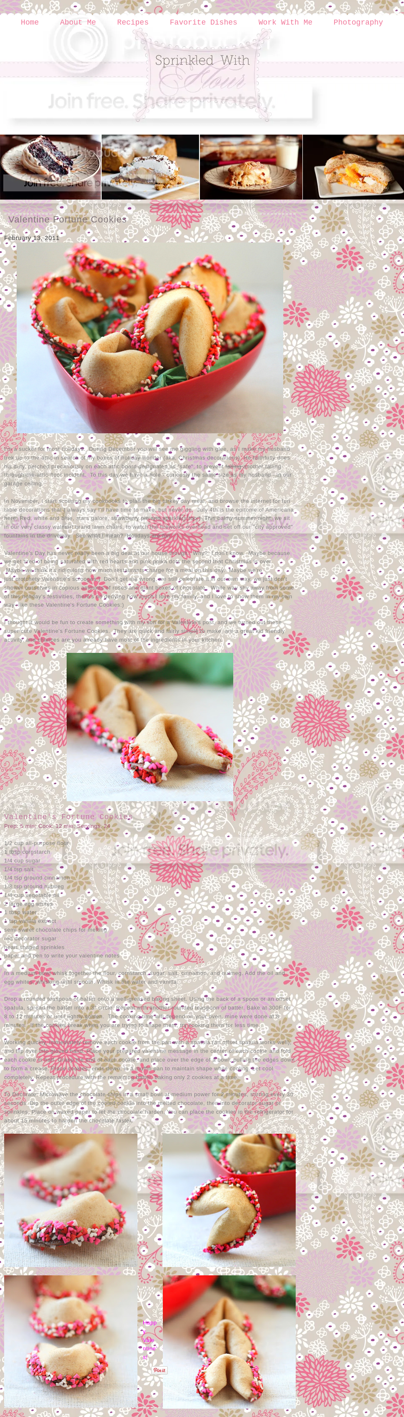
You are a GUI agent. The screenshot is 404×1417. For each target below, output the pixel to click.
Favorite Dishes (203, 22)
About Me (78, 22)
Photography (358, 22)
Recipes (133, 22)
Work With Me (286, 22)
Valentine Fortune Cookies (67, 219)
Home (30, 22)
